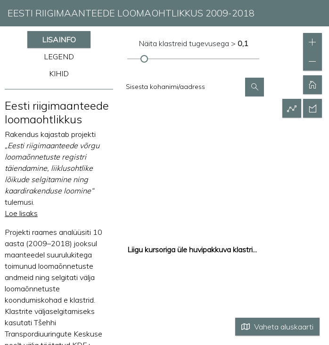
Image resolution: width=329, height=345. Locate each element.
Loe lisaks (21, 213)
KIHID (59, 73)
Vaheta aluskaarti (277, 326)
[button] (254, 87)
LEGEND (59, 56)
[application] (164, 172)
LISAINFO (59, 39)
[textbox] (184, 86)
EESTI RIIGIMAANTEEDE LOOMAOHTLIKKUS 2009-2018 (131, 13)
